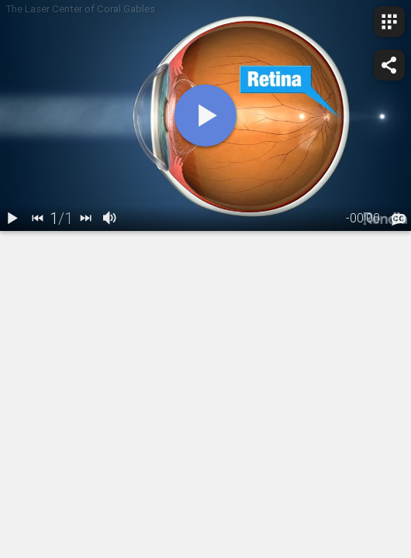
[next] (85, 218)
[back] (37, 218)
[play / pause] (12, 218)
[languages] (398, 220)
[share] (389, 65)
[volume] (110, 218)
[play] (205, 115)
